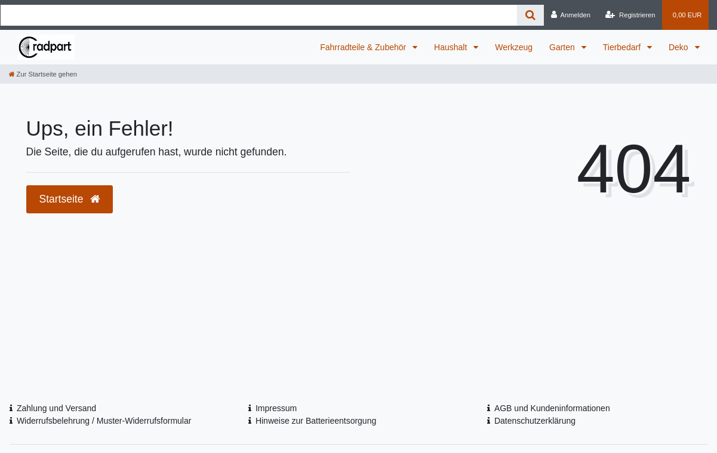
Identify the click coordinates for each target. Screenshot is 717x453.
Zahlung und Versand (56, 408)
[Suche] (530, 15)
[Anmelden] (570, 15)
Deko (680, 47)
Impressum (276, 408)
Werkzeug (514, 47)
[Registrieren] (630, 15)
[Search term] (259, 15)
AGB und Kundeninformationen (552, 408)
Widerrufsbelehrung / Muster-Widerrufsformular (104, 421)
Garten (563, 47)
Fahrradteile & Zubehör (364, 47)
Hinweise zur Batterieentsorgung (316, 421)
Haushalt (451, 47)
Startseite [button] (69, 199)
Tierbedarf (623, 47)
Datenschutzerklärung (535, 421)
